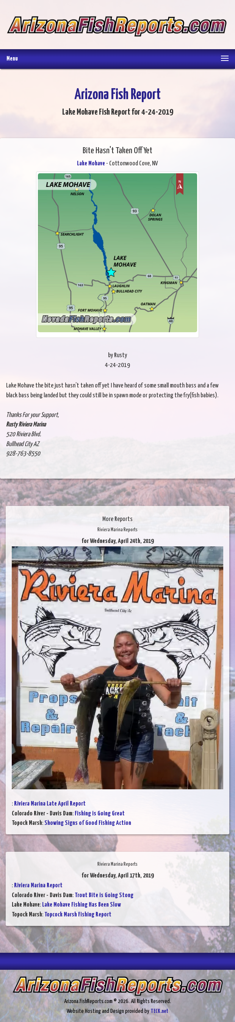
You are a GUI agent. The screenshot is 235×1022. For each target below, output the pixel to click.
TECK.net (159, 1011)
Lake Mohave (91, 163)
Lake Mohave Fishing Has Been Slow (81, 905)
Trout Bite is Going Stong (104, 895)
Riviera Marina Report (38, 885)
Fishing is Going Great (100, 813)
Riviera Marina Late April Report (50, 804)
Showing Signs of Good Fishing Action (87, 823)
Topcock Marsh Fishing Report (77, 915)
